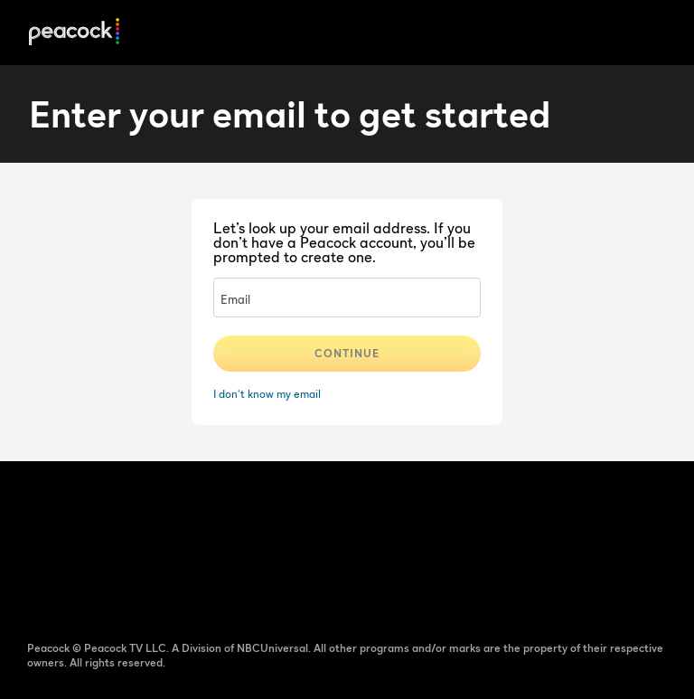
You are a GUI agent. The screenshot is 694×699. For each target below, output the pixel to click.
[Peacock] (74, 33)
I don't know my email (267, 394)
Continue (347, 353)
